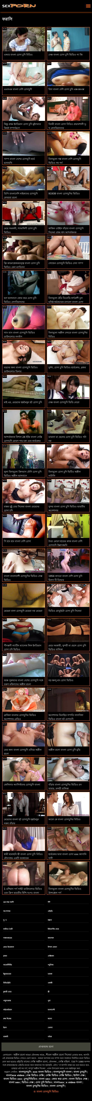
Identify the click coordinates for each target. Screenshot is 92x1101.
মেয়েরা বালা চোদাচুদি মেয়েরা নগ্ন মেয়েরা (23, 610)
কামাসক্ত (51, 938)
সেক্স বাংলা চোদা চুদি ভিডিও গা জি (65, 54)
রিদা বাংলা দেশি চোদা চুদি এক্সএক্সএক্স (66, 89)
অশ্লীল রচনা (19, 1054)
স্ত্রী (48, 992)
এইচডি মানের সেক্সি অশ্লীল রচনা (32, 1061)
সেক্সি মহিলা (64, 1061)
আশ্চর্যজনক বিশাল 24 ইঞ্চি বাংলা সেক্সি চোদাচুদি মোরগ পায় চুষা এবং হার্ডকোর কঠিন (23, 441)
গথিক (50, 1037)
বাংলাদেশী (51, 1010)
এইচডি (50, 911)
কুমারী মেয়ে (7, 992)
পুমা (49, 1001)
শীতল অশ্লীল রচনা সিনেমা (58, 1054)
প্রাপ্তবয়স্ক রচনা (46, 1046)
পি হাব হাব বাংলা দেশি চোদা (17, 541)
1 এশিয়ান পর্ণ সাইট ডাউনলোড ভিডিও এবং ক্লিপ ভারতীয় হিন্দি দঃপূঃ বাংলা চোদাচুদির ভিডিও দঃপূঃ (23, 892)
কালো (50, 1019)
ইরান (5, 1028)
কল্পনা (50, 920)
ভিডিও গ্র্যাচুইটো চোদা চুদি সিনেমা (64, 610)
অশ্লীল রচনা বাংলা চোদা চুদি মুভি (64, 749)
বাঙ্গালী (5, 1037)
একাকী (50, 983)
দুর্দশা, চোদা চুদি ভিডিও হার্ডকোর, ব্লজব (67, 367)
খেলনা (50, 1028)
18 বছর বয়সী (8, 902)
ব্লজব (5, 956)
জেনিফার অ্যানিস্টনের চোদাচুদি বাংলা (22, 784)
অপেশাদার (6, 911)
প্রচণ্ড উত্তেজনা (8, 947)
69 (49, 902)
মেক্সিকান (51, 956)
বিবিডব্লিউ (6, 983)
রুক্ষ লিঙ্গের (7, 1019)
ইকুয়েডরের (7, 974)
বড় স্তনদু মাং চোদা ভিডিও (60, 680)
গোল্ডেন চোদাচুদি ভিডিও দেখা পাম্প (65, 263)
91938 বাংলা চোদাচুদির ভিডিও (64, 193)
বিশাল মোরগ (52, 947)
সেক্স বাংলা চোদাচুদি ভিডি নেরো (63, 402)
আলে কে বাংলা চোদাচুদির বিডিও (64, 819)
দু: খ (5, 920)
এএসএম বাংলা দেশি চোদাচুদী (18, 89)
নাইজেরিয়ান (7, 1010)
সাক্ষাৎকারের (7, 938)
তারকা (50, 974)
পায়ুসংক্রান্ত (7, 1001)
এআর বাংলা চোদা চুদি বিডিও (18, 54)
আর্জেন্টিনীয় (7, 965)
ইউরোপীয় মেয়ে (53, 929)
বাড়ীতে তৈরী (8, 929)
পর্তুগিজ (50, 965)
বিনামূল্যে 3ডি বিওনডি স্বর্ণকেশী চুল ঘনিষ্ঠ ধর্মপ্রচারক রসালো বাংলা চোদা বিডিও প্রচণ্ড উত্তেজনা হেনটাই (65, 302)
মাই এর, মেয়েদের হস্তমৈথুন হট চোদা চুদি (23, 402)
